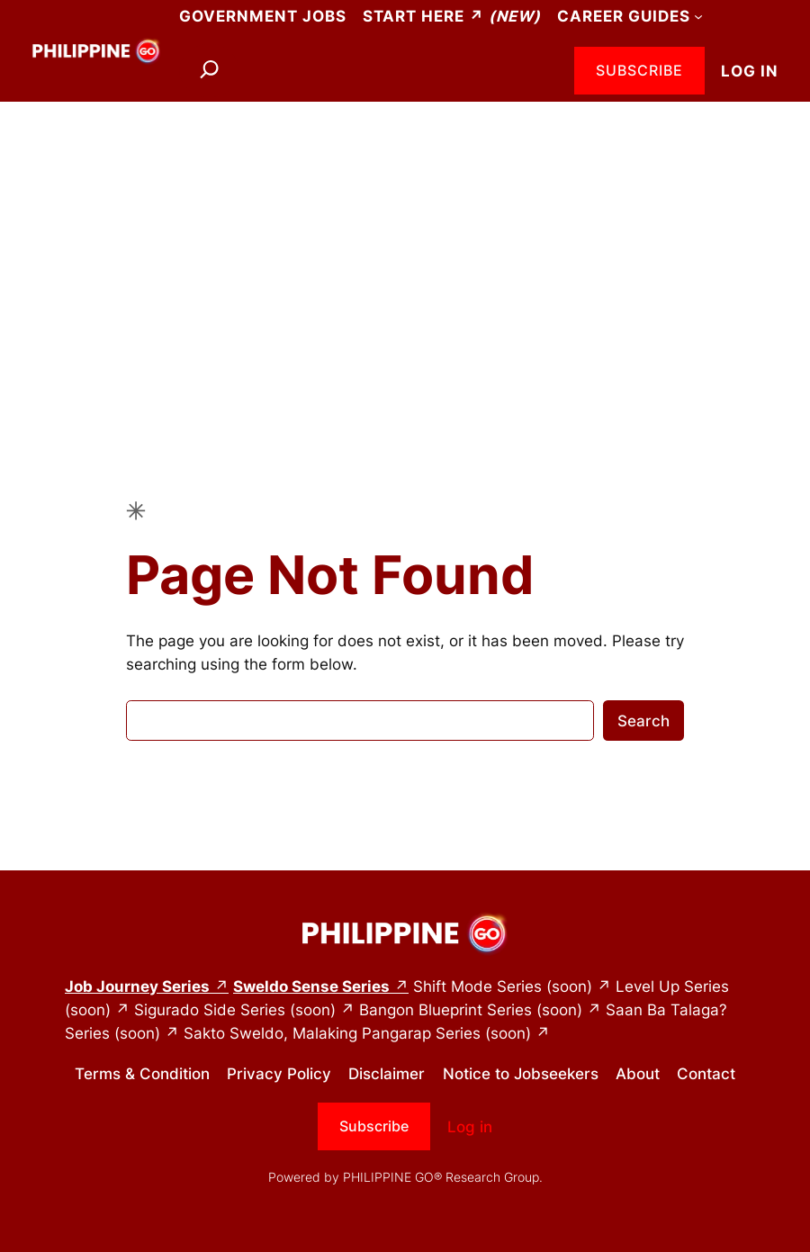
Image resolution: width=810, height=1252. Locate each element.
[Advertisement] (405, 246)
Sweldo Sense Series (311, 986)
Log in (749, 71)
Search (643, 721)
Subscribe (639, 70)
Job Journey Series (137, 986)
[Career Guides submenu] (698, 16)
